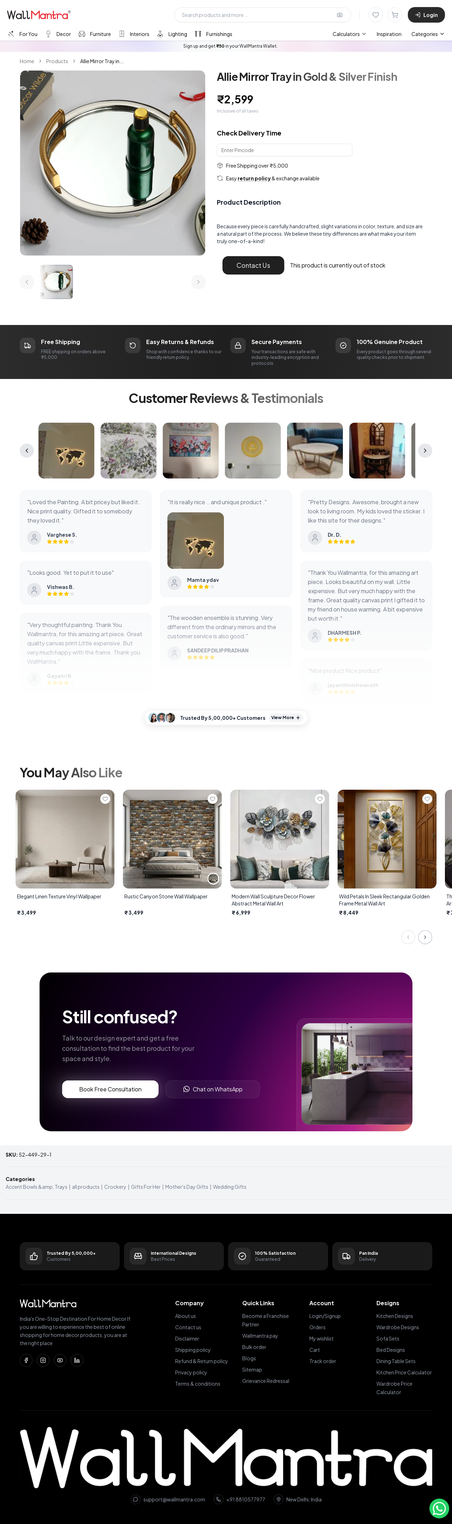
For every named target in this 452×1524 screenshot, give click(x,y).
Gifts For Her (146, 1186)
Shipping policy (193, 1350)
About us (185, 1316)
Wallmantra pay (260, 1335)
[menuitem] (350, 33)
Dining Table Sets (396, 1361)
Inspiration (389, 34)
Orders (317, 1327)
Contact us (188, 1327)
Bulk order (254, 1347)
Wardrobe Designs (397, 1327)
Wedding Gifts (229, 1186)
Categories (428, 34)
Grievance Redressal (265, 1381)
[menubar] (367, 33)
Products (57, 61)
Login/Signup (325, 1316)
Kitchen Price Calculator (404, 1372)
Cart (314, 1350)
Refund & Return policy (201, 1361)
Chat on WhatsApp (213, 1089)
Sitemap (252, 1369)
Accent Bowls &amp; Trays (36, 1186)
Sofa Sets (387, 1338)
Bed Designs (390, 1350)
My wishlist (321, 1338)
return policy (254, 178)
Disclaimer (187, 1338)
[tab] (22, 34)
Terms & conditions (197, 1383)
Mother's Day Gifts (186, 1186)
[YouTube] (60, 1360)
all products (86, 1186)
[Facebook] (26, 1360)
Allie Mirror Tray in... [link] (102, 61)
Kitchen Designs (394, 1316)
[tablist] (119, 34)
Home (27, 61)
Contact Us (253, 265)
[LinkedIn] (77, 1360)
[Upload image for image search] (339, 14)
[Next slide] (425, 937)
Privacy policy (191, 1372)
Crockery (115, 1186)
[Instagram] (43, 1360)
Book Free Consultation (110, 1089)
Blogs (249, 1358)
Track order (322, 1361)
